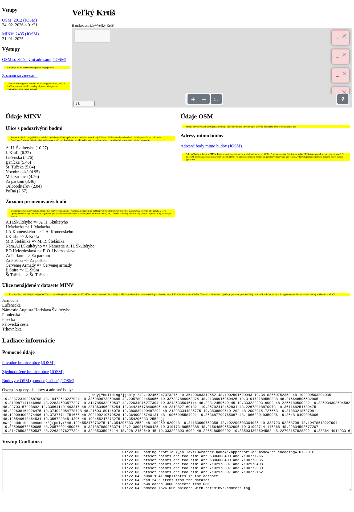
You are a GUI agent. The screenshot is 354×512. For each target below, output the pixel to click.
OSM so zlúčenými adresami (26, 59)
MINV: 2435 (13, 34)
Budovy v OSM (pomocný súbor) (30, 380)
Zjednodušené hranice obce (25, 371)
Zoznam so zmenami (20, 75)
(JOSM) (30, 20)
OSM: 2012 (12, 20)
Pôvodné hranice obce (21, 362)
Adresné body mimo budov (204, 146)
